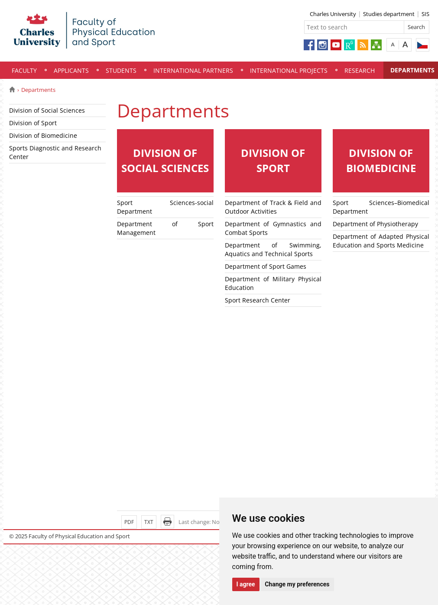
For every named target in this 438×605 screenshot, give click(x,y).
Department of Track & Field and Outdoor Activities (273, 206)
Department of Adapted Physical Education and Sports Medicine (381, 240)
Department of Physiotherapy (375, 224)
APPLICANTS (71, 70)
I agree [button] (246, 584)
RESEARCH (359, 70)
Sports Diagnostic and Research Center (55, 152)
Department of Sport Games (265, 266)
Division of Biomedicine (43, 135)
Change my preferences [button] (297, 584)
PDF (129, 522)
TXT (148, 522)
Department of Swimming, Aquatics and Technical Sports (273, 249)
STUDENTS (121, 70)
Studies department (389, 14)
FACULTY (24, 70)
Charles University (333, 14)
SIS (425, 14)
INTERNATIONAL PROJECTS (289, 70)
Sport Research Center (257, 300)
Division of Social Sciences (47, 110)
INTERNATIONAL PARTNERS (193, 70)
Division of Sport (33, 123)
